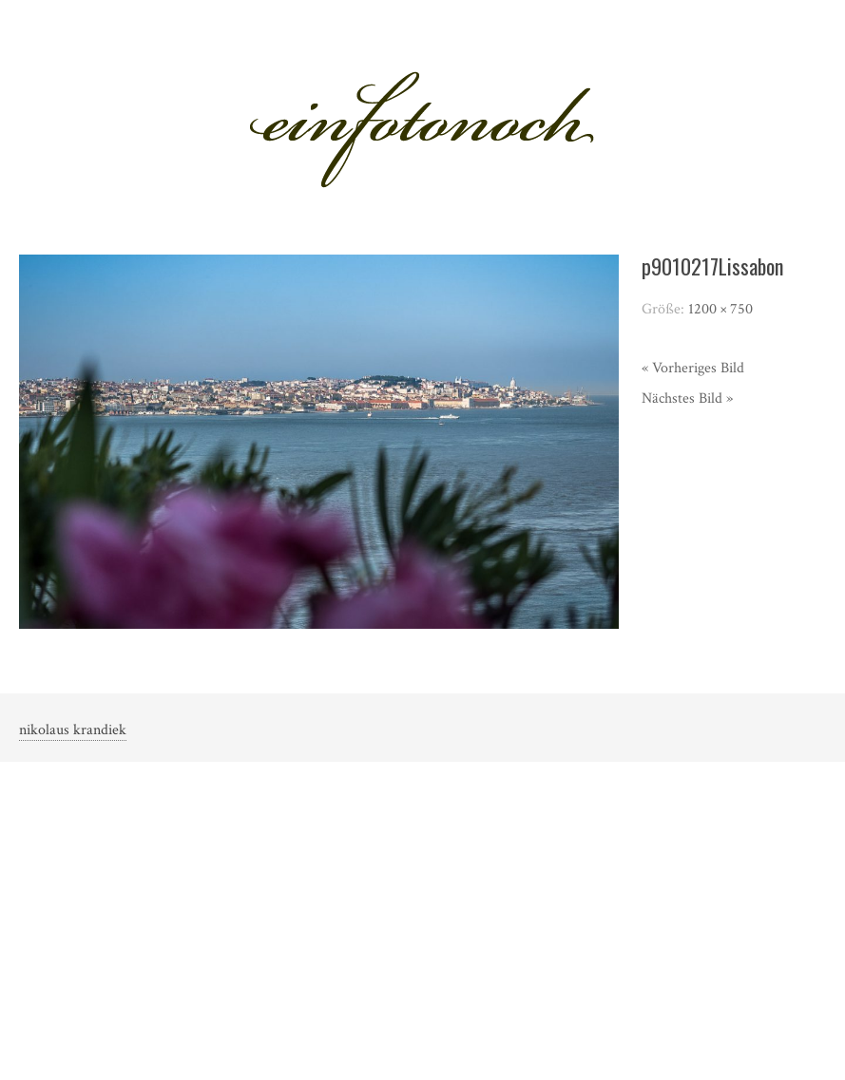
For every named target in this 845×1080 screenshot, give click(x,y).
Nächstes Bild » (687, 398)
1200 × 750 (720, 309)
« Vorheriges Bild (693, 368)
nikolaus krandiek (72, 730)
